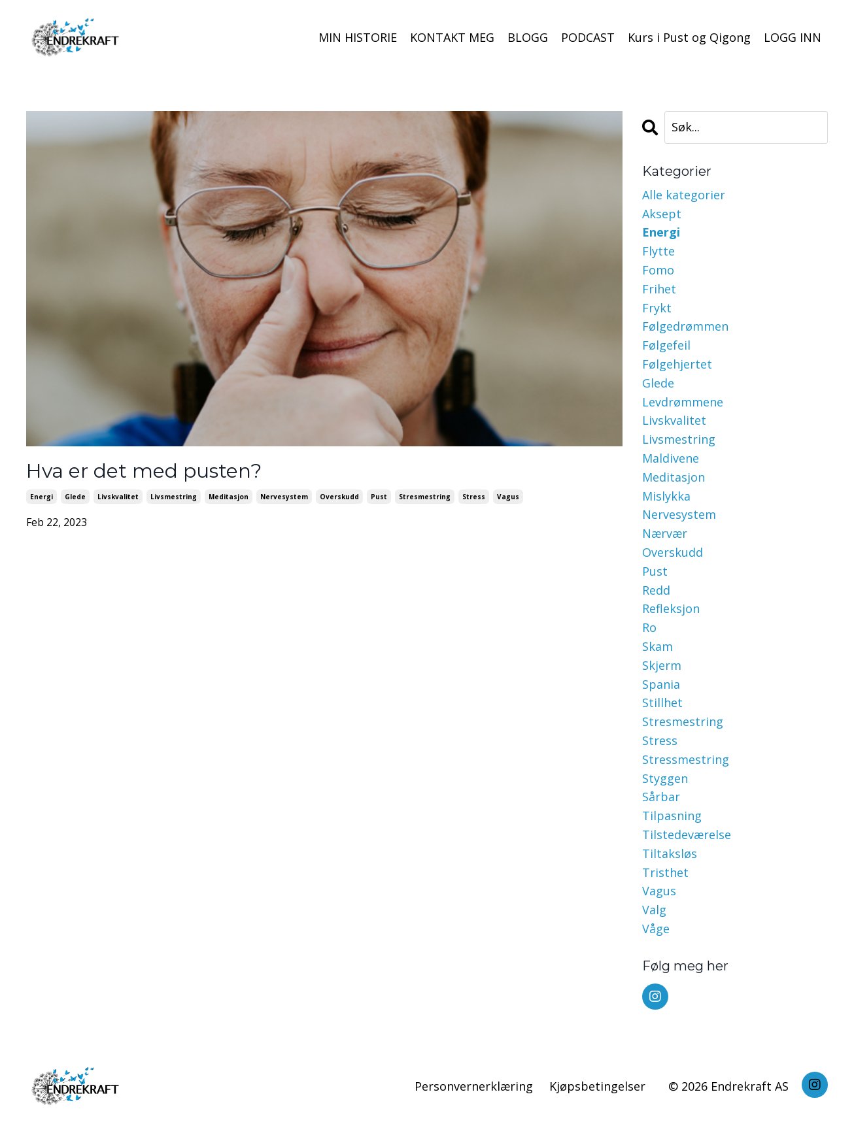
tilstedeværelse (686, 834)
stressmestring (685, 759)
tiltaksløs (669, 853)
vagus (508, 496)
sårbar (661, 796)
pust (379, 496)
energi (41, 496)
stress (473, 496)
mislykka (666, 496)
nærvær (664, 533)
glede (75, 496)
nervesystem (284, 496)
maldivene (670, 458)
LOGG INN (792, 37)
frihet (659, 289)
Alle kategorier (683, 195)
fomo (658, 270)
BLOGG (527, 37)
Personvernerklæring (474, 1086)
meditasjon (228, 496)
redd (656, 590)
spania (661, 684)
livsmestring (173, 496)
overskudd (339, 496)
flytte (658, 251)
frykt (657, 308)
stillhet (662, 702)
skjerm (661, 665)
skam (657, 646)
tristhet (665, 872)
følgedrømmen (685, 326)
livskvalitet (118, 496)
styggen (665, 778)
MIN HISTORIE (357, 37)
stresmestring (425, 496)
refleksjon (671, 608)
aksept (661, 214)
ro (649, 627)
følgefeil (666, 345)
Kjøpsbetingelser (597, 1086)
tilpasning (672, 815)
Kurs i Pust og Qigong (689, 37)
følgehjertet (677, 364)
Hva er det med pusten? (144, 471)
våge (656, 928)
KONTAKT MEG (452, 37)
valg (654, 909)
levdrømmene (682, 402)
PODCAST (588, 37)
